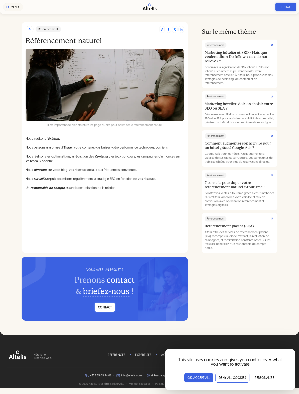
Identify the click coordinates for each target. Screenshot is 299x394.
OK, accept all (198, 378)
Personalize (264, 378)
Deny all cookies (232, 378)
